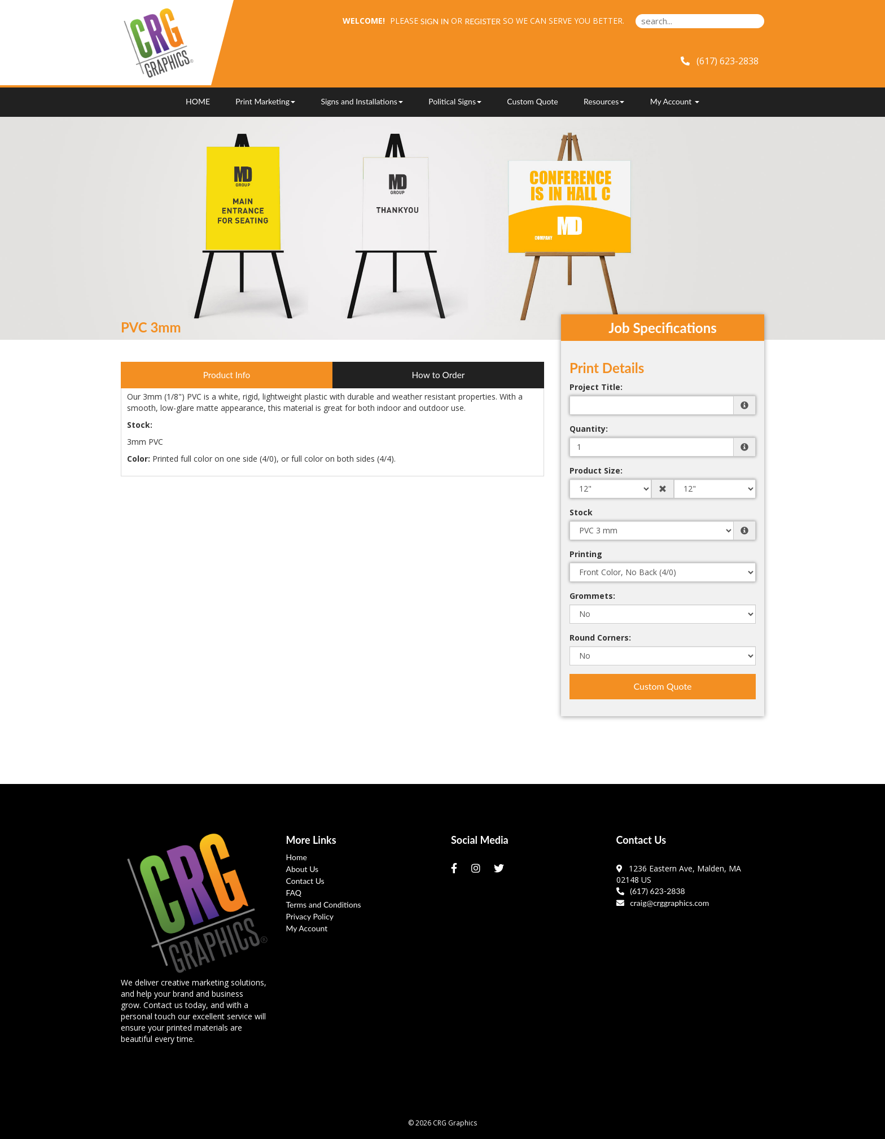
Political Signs (454, 101)
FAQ (294, 892)
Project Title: (596, 387)
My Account (307, 928)
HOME (198, 101)
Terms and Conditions (323, 904)
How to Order (438, 375)
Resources (604, 101)
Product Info (227, 375)
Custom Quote (532, 101)
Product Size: (596, 470)
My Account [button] (674, 101)
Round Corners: (600, 637)
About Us (302, 869)
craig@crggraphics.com (662, 903)
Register (483, 21)
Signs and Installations (361, 101)
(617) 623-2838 (650, 891)
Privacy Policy (310, 916)
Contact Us (305, 881)
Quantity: (588, 428)
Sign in (434, 21)
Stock (581, 512)
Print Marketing (265, 101)
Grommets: (592, 595)
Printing (585, 554)
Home (296, 857)
